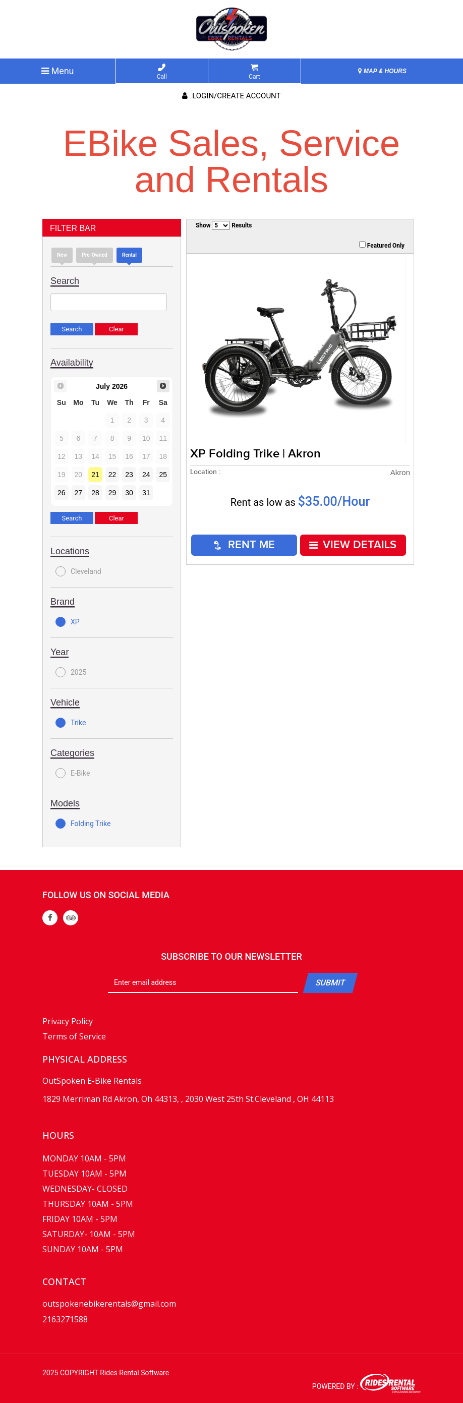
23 (129, 475)
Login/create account (231, 95)
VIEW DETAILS (352, 545)
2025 (70, 672)
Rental (129, 255)
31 (146, 493)
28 (95, 493)
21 (95, 475)
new (62, 255)
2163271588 (65, 1319)
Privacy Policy (67, 1021)
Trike (70, 723)
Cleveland (78, 571)
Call (162, 72)
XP (67, 622)
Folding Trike (82, 824)
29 (112, 493)
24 (146, 475)
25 (163, 475)
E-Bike (72, 773)
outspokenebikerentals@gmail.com (109, 1303)
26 (61, 493)
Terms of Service (74, 1036)
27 (79, 493)
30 (129, 493)
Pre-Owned (94, 255)
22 (112, 475)
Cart (254, 72)
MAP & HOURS (382, 71)
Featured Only (381, 245)
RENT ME (244, 545)
